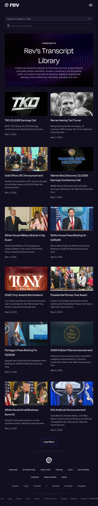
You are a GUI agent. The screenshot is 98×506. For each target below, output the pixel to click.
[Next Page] (49, 442)
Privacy (37, 499)
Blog (70, 470)
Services (13, 470)
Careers (35, 477)
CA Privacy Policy (50, 499)
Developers (83, 470)
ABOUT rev (46, 470)
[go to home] (49, 460)
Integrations (29, 470)
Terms (28, 499)
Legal (10, 499)
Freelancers (50, 477)
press (64, 477)
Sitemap (64, 499)
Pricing (59, 470)
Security (19, 499)
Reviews (74, 499)
